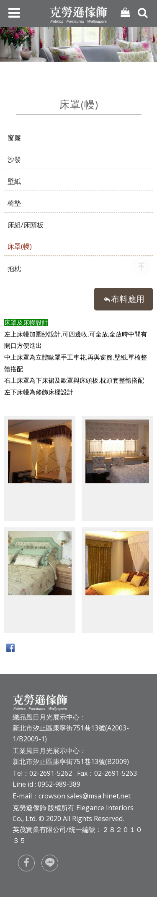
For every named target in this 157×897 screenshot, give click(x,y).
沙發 (14, 159)
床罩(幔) (20, 246)
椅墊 (14, 203)
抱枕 (14, 268)
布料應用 (127, 299)
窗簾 (14, 137)
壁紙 (14, 181)
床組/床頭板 (26, 224)
